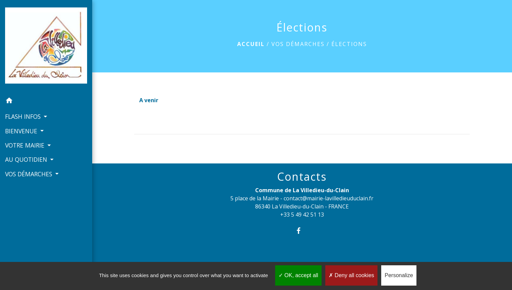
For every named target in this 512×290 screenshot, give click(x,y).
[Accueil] (46, 47)
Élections (349, 44)
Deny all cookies (351, 275)
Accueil (251, 44)
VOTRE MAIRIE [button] (25, 145)
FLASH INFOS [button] (23, 116)
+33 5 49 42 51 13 (302, 214)
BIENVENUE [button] (22, 131)
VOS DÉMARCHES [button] (29, 174)
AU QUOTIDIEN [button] (27, 159)
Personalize (399, 275)
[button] (46, 101)
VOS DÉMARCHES (298, 44)
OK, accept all (298, 275)
